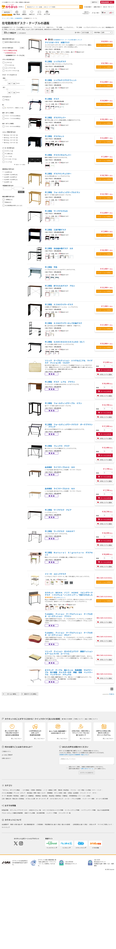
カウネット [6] (9, 151)
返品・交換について (90, 719)
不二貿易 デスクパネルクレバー (58, 155)
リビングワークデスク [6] (12, 71)
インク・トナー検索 (88, 799)
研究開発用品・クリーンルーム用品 (79, 796)
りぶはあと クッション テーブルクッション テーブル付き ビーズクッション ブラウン (68, 615)
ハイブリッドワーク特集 (88, 810)
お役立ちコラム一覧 (35, 810)
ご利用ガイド (6, 751)
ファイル (73, 790)
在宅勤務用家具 (18, 18)
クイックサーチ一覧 (64, 813)
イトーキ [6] (8, 156)
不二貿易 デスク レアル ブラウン (60, 382)
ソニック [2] (8, 162)
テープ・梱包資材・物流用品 (10, 796)
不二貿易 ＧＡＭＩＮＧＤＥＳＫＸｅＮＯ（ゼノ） (65, 342)
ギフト (94, 793)
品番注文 (24, 14)
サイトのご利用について (105, 824)
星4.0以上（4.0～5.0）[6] (11, 137)
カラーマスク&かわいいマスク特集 (53, 810)
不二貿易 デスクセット (54, 136)
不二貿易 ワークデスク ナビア (58, 510)
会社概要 (4, 824)
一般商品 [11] (8, 199)
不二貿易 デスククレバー (55, 117)
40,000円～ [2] (8, 182)
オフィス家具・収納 (60, 793)
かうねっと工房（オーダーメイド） (36, 799)
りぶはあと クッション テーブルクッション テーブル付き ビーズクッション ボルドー (68, 634)
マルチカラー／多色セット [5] (14, 108)
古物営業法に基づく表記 (80, 824)
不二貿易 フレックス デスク (57, 446)
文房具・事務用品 (36, 790)
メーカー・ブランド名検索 (73, 799)
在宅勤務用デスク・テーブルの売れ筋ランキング (67, 40)
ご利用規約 (39, 824)
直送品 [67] (8, 202)
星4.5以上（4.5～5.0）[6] (11, 135)
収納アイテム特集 (30, 813)
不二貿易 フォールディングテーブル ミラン (63, 403)
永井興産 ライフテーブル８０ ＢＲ (60, 467)
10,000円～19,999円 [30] (10, 174)
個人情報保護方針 (29, 824)
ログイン (94, 2)
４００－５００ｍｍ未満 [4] (12, 116)
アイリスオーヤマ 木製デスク (57, 42)
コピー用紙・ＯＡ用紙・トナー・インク (89, 790)
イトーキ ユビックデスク (55, 574)
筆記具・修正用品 (63, 790)
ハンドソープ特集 (51, 813)
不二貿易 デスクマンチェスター (58, 173)
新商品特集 (5, 810)
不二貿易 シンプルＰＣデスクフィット (61, 80)
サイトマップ (6, 827)
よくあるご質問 (6, 755)
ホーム (3, 18)
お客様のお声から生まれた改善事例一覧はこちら (73, 754)
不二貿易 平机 (51, 267)
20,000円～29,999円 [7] (10, 177)
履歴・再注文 (16, 14)
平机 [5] (7, 100)
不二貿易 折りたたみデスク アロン (60, 286)
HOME (20, 7)
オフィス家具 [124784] (10, 50)
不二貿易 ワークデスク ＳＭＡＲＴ (60, 531)
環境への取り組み (15, 824)
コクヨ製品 (26, 790)
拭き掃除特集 (41, 813)
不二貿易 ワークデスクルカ (56, 211)
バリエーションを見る (104, 45)
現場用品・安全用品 (41, 796)
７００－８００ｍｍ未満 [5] (12, 126)
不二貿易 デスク (52, 99)
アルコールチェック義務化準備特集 (12, 813)
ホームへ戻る (11, 694)
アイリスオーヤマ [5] (10, 159)
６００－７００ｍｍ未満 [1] (12, 118)
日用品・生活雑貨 (73, 793)
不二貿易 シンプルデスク (55, 61)
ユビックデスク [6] (10, 68)
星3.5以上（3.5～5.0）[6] (11, 140)
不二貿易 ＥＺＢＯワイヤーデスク (59, 304)
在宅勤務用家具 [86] (10, 53)
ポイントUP (47, 14)
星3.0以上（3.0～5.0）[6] (11, 142)
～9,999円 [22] (8, 172)
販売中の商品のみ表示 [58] (12, 42)
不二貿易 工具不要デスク (55, 230)
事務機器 (49, 793)
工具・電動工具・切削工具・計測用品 (13, 799)
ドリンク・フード (85, 793)
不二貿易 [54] (8, 153)
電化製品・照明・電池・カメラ (36, 793)
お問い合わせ (6, 758)
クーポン (39, 14)
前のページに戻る (30, 694)
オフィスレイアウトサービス (18, 810)
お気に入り (32, 14)
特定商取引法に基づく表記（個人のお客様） (58, 824)
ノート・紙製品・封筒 (49, 790)
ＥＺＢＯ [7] (8, 62)
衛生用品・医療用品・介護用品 (58, 796)
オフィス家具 (10, 18)
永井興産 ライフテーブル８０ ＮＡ (60, 488)
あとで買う (96, 13)
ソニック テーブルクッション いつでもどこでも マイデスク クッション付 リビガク (68, 361)
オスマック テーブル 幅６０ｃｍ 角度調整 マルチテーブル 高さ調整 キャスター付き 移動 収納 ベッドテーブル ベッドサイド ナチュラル (69, 672)
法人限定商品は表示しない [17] (13, 205)
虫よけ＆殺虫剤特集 (103, 810)
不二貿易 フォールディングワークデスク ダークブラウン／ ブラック (69, 425)
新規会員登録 (107, 2)
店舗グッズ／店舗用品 (27, 796)
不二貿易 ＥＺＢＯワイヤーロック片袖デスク (63, 323)
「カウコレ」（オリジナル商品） (11, 790)
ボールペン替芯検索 (102, 799)
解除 (23, 47)
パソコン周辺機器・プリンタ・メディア (13, 793)
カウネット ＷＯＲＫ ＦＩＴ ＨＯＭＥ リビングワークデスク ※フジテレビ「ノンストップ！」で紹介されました (69, 593)
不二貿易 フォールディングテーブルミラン (62, 192)
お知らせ (91, 824)
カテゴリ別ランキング (56, 799)
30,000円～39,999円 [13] (10, 179)
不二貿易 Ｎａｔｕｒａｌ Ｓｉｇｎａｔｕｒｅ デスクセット (69, 553)
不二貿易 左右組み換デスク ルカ (59, 248)
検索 (81, 7)
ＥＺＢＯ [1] (10, 65)
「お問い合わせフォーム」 (87, 768)
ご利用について (77, 719)
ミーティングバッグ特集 (72, 810)
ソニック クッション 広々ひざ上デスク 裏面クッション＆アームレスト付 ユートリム (69, 652)
